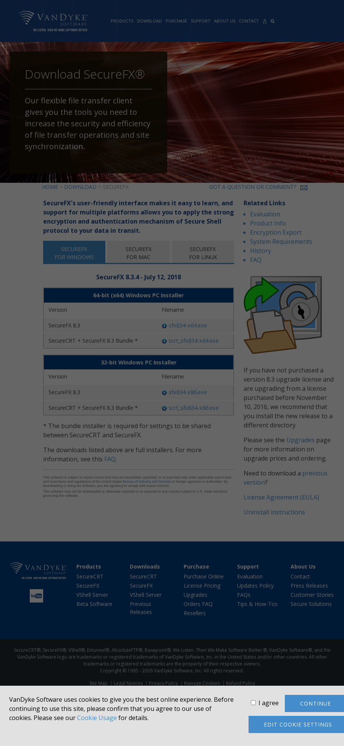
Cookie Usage (97, 718)
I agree (268, 703)
